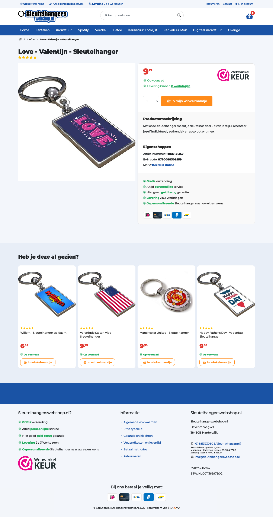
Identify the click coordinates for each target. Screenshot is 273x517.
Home (24, 30)
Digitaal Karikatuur (207, 30)
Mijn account (244, 3)
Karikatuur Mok (175, 30)
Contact (227, 3)
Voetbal (100, 30)
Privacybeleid (130, 429)
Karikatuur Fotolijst (142, 30)
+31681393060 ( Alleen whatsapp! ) (218, 443)
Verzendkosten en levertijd (140, 442)
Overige (234, 30)
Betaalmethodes (133, 449)
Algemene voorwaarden (138, 422)
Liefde (117, 30)
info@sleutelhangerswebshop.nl (217, 457)
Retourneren (212, 3)
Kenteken (42, 30)
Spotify (83, 30)
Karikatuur (64, 30)
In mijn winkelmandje (187, 101)
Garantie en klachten (136, 435)
